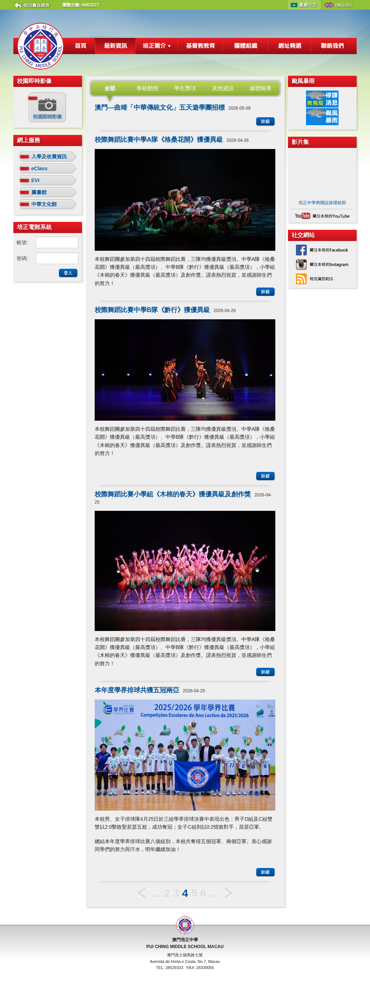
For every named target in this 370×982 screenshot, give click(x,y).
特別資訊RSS (322, 278)
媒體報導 (260, 88)
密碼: (22, 258)
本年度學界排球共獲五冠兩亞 (137, 690)
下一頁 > (228, 893)
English (338, 5)
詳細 (266, 122)
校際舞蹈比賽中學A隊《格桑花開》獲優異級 (159, 139)
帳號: (22, 242)
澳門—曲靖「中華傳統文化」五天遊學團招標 (160, 107)
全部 (109, 88)
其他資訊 (223, 88)
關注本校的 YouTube (322, 215)
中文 (304, 5)
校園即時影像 (46, 107)
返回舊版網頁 (32, 5)
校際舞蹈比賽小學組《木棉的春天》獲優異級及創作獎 (173, 494)
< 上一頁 (141, 893)
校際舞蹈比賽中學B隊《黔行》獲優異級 (152, 310)
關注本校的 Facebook (322, 250)
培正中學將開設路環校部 (322, 202)
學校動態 (147, 88)
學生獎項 (185, 88)
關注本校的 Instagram (322, 264)
